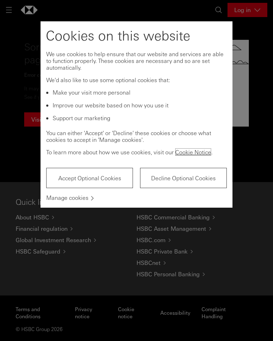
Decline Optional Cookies (183, 178)
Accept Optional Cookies (89, 178)
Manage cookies (67, 197)
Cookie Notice (193, 152)
